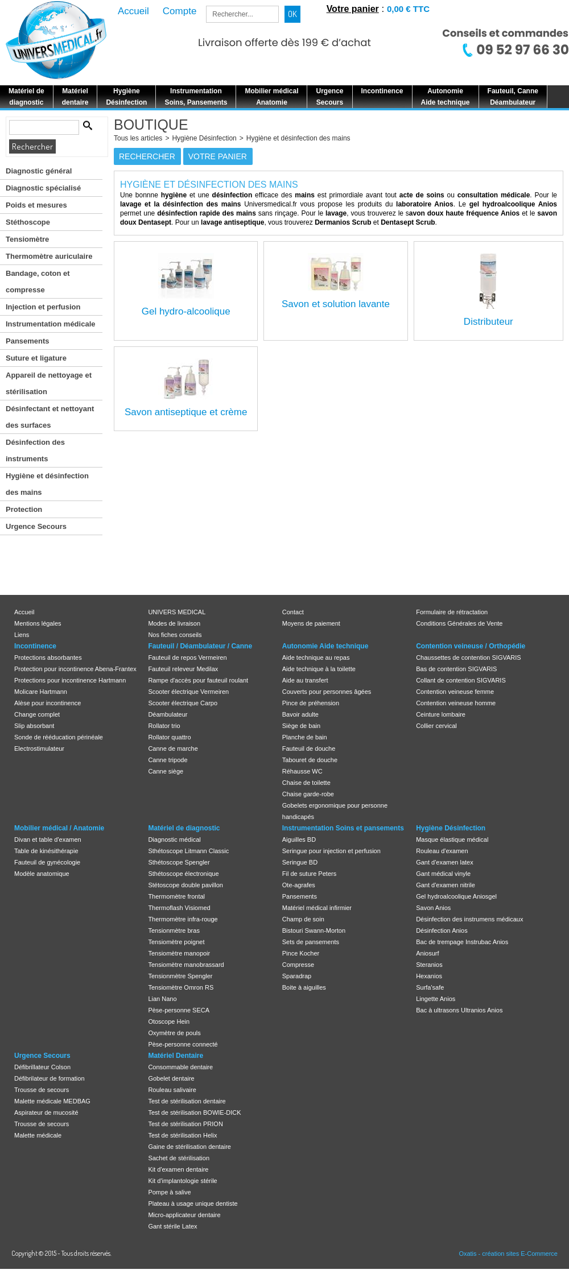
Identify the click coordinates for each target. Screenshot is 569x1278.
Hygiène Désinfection (204, 138)
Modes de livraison (174, 623)
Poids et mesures (36, 205)
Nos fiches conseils (174, 634)
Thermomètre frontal (176, 896)
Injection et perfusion (43, 307)
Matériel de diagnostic (184, 828)
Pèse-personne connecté (182, 1044)
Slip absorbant (34, 725)
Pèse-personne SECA (178, 1010)
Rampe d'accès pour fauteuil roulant (198, 680)
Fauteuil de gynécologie (47, 862)
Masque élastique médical (452, 839)
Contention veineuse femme (455, 691)
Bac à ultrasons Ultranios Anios (459, 1010)
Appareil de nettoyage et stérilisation (49, 383)
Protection (24, 509)
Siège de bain (301, 725)
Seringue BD (300, 862)
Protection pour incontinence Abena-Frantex (75, 668)
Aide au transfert (305, 680)
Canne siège (165, 771)
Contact (293, 612)
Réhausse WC (302, 771)
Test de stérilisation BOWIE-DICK (194, 1112)
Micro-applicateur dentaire (184, 1214)
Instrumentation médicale (50, 324)
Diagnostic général (39, 171)
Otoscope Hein (168, 1021)
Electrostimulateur (39, 748)
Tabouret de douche (309, 759)
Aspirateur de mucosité (46, 1112)
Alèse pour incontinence (47, 703)
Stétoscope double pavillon (185, 885)
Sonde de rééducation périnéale (58, 737)
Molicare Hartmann (40, 691)
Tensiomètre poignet (176, 941)
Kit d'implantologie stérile (182, 1180)
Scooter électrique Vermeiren (188, 691)
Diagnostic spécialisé (43, 188)
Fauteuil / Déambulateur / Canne (200, 646)
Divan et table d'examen (47, 839)
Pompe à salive (169, 1192)
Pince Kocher (300, 953)
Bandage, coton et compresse (38, 281)
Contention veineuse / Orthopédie (470, 646)
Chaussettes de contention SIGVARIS (468, 657)
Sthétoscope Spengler (178, 862)
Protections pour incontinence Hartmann (70, 680)
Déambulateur (167, 714)
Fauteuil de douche (309, 748)
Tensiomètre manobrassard (186, 964)
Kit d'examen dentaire (178, 1169)
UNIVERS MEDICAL (176, 612)
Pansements (28, 341)
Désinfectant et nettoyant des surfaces (50, 416)
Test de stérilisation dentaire (186, 1101)
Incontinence (35, 646)
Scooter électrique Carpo (182, 703)
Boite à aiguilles (304, 987)
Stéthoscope (28, 222)
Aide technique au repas (316, 657)
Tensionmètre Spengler (180, 976)
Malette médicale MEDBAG (52, 1101)
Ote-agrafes (298, 885)
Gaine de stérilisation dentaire (189, 1146)
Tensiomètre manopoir (179, 953)
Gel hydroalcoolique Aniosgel (456, 896)
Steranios (429, 964)
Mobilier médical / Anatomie (59, 828)
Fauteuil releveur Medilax (183, 668)
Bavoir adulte (300, 714)
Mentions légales (37, 623)
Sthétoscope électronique (183, 873)
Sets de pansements (310, 941)
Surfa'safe (430, 987)
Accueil (24, 612)
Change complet (37, 714)
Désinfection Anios (442, 930)
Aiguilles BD (299, 839)
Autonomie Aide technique (325, 646)
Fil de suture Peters (309, 873)
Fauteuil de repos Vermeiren (187, 657)
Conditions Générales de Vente (459, 623)
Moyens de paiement (311, 623)
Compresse (298, 964)
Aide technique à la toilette (319, 668)
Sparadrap (296, 976)
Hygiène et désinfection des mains (47, 484)
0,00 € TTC (408, 9)
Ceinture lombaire (440, 714)
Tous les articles (138, 138)
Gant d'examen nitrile (445, 885)
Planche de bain (304, 737)
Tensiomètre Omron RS (180, 987)
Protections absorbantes (48, 657)
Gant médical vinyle (443, 873)
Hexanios (429, 976)
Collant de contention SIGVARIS (461, 680)
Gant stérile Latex (172, 1226)
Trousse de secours (41, 1089)
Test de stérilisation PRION (185, 1123)
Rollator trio (164, 725)
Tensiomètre (27, 239)
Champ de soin (303, 919)
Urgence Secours (36, 526)
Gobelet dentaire (171, 1078)
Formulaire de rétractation (452, 612)
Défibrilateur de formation (49, 1078)
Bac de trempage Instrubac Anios (462, 941)
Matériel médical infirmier (317, 907)
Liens (21, 634)
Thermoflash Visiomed (179, 907)
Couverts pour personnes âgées (327, 691)
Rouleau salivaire (172, 1089)
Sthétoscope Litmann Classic (188, 850)
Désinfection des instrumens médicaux (469, 919)
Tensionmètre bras (174, 930)
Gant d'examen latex (444, 862)
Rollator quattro (169, 737)
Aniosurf (427, 953)
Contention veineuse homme (456, 703)
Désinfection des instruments (35, 450)
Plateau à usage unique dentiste (192, 1203)
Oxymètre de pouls (174, 1032)
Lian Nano (162, 998)
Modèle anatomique (41, 873)
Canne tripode (167, 759)
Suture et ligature (36, 358)
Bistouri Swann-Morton (313, 930)
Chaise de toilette (306, 782)
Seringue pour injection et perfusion (331, 850)
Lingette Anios (435, 998)
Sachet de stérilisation (178, 1158)
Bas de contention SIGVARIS (456, 668)
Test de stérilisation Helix (182, 1135)
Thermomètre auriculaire (49, 256)
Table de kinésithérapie (46, 850)
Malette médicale (37, 1135)
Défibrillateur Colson (42, 1067)
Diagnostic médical (174, 839)
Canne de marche (172, 748)
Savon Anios (433, 907)
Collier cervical (436, 725)
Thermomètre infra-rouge (182, 919)
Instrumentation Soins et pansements (343, 828)
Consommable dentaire (180, 1067)
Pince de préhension (310, 703)
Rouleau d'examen (442, 850)
